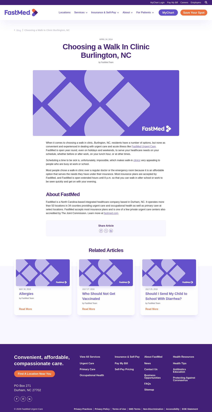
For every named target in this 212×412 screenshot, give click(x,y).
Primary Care (87, 369)
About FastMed (153, 357)
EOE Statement (190, 408)
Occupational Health (92, 375)
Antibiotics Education (179, 370)
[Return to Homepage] (21, 12)
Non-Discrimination (156, 408)
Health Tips (180, 363)
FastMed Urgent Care (144, 146)
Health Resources (183, 357)
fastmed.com (111, 213)
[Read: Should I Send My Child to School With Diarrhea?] (169, 272)
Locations (63, 12)
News (147, 363)
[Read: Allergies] (43, 272)
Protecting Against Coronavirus (184, 379)
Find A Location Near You (37, 374)
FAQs (147, 384)
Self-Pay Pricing (124, 369)
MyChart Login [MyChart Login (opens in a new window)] (157, 2)
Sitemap (149, 390)
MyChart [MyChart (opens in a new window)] (166, 12)
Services (79, 12)
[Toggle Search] (206, 2)
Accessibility (174, 408)
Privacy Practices (90, 408)
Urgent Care (87, 363)
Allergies (27, 293)
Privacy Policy (108, 408)
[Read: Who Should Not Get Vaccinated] (106, 272)
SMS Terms (138, 408)
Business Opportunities (152, 376)
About (126, 12)
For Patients (143, 12)
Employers (196, 2)
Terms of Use (123, 408)
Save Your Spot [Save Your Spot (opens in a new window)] (193, 12)
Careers (184, 2)
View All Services (90, 357)
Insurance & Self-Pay (103, 12)
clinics (137, 160)
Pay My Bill (172, 2)
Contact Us (150, 369)
